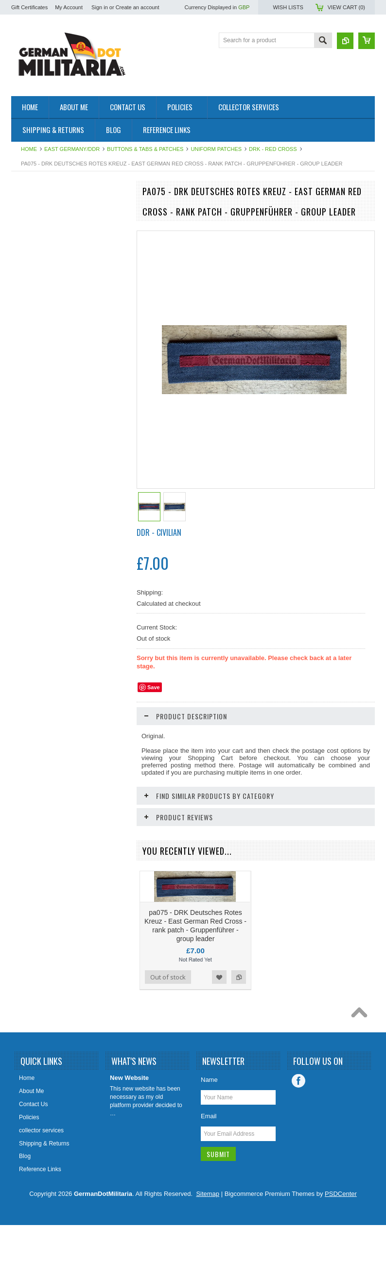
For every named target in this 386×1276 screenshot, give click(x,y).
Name (209, 1130)
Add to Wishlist (95, 669)
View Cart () (346, 7)
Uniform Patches (216, 149)
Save (153, 687)
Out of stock (168, 1028)
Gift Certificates (29, 7)
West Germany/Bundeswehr (53, 259)
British (25, 300)
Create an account (137, 7)
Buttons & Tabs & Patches (145, 149)
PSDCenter (341, 1244)
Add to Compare (115, 669)
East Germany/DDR (72, 149)
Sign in (99, 7)
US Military (31, 316)
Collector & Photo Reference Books (53, 353)
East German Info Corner (49, 374)
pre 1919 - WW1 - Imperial (51, 242)
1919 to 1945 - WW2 (43, 226)
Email (209, 1167)
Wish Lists (288, 7)
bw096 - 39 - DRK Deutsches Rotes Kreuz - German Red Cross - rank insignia (69, 622)
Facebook (298, 1132)
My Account (69, 7)
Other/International (41, 333)
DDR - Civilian (159, 532)
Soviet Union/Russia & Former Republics (56, 279)
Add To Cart (39, 668)
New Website (129, 1128)
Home (29, 149)
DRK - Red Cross (273, 149)
